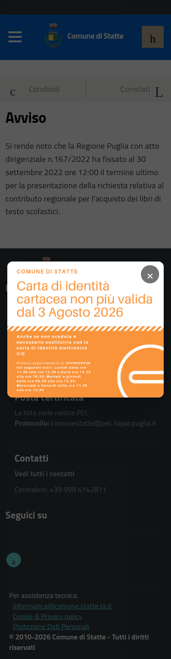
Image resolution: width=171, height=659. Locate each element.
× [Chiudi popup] (150, 274)
